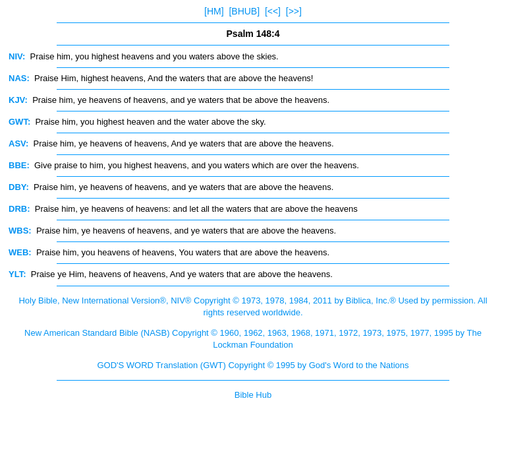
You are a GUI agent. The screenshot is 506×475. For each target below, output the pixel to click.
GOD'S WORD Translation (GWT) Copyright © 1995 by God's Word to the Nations (252, 365)
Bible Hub (253, 395)
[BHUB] (244, 11)
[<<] (273, 11)
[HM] (214, 11)
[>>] (294, 11)
